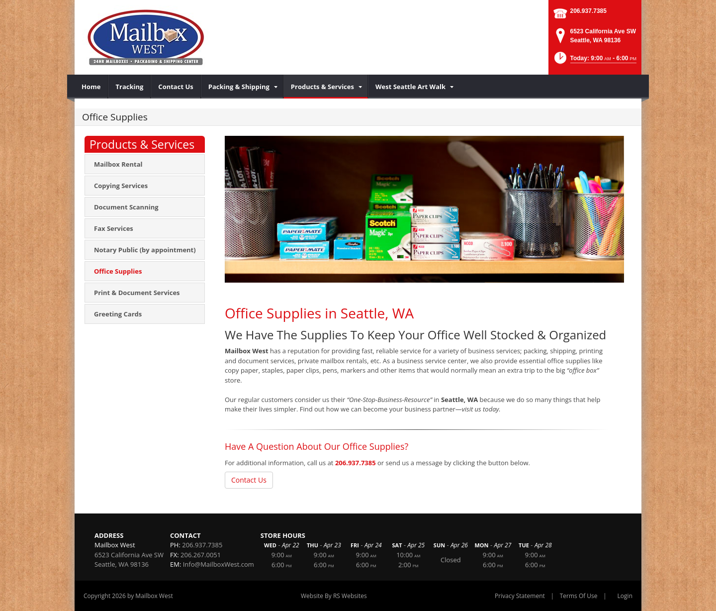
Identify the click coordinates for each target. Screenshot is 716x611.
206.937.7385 (588, 10)
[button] (594, 61)
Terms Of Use (579, 596)
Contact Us (249, 480)
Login (625, 596)
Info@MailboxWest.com (218, 564)
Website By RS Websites (334, 596)
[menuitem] (91, 87)
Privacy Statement (520, 596)
